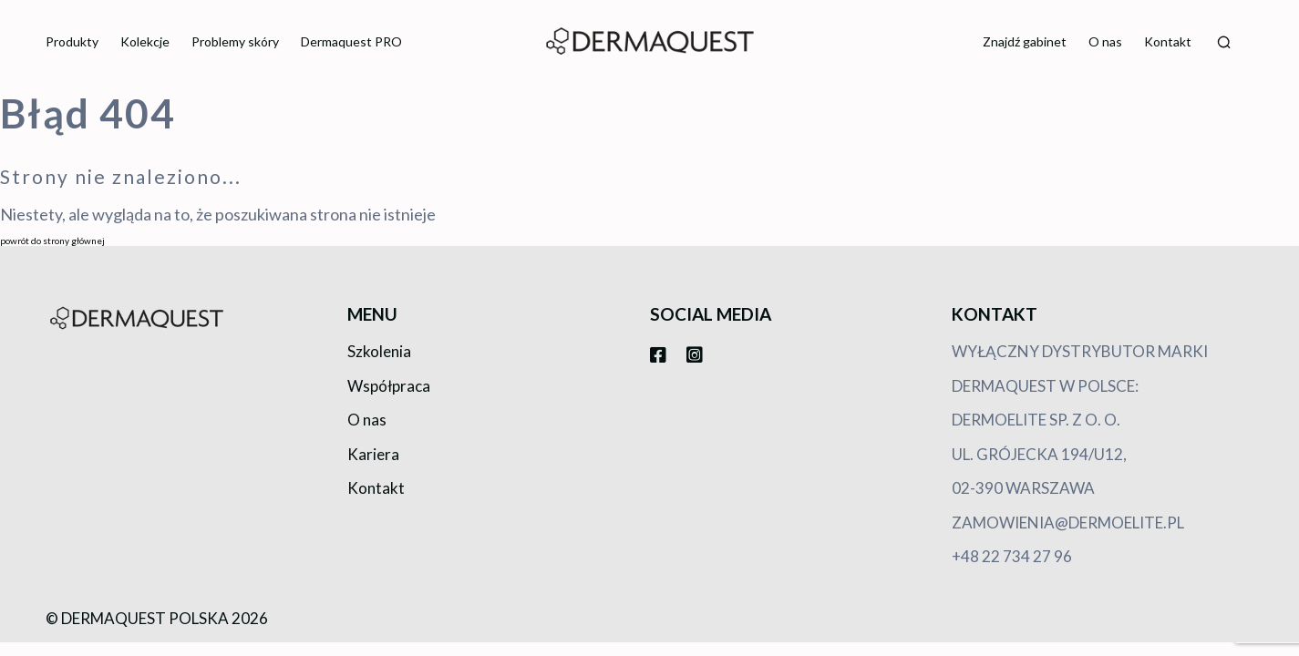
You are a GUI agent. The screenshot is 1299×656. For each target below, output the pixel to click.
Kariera (373, 454)
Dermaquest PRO (351, 41)
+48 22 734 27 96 (1012, 556)
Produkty (72, 41)
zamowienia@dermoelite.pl (1068, 522)
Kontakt (1167, 41)
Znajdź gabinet (1025, 41)
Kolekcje (145, 41)
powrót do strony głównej (52, 240)
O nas (1105, 41)
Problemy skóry (235, 41)
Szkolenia (379, 351)
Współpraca (388, 385)
